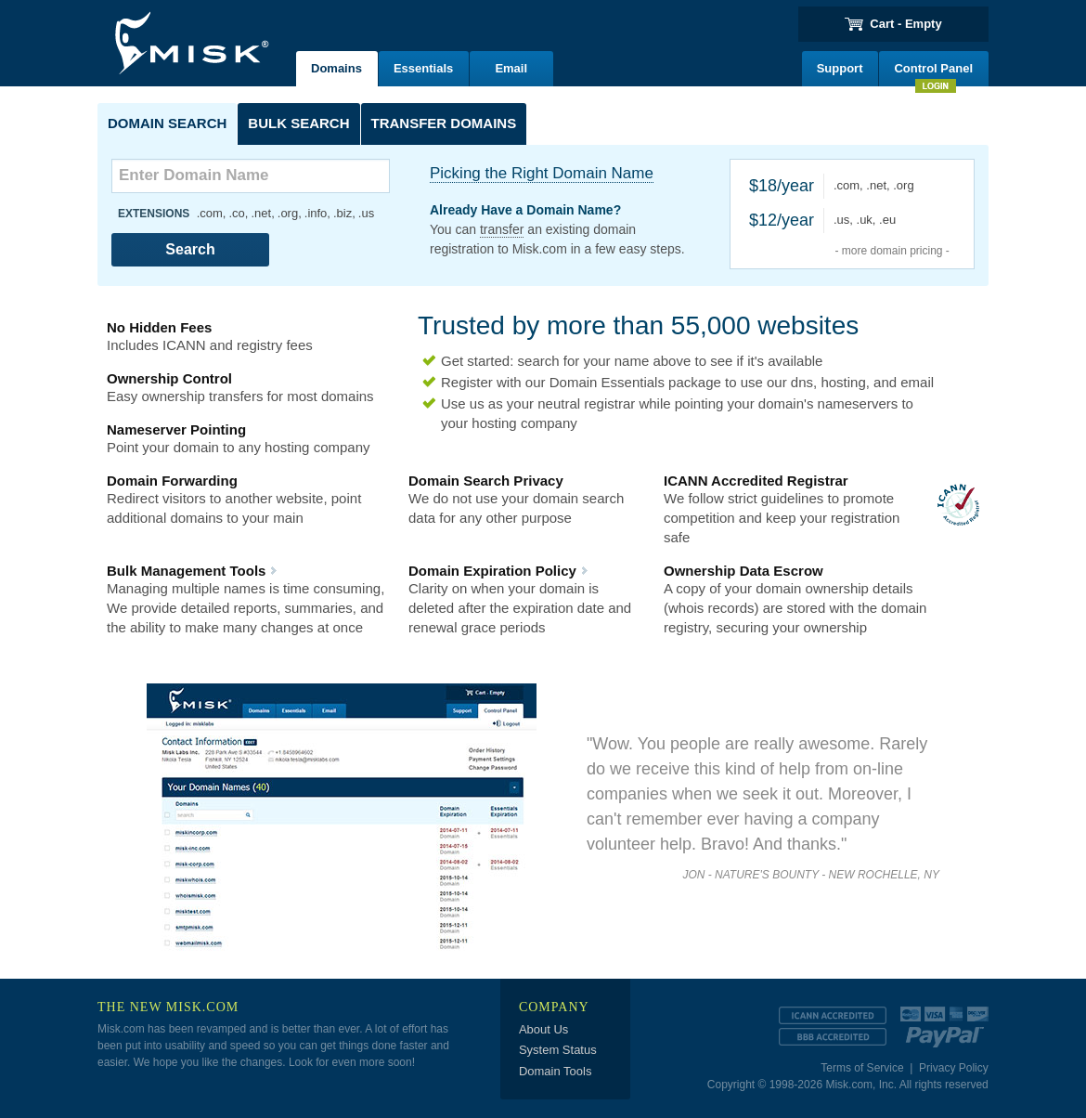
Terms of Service (862, 1067)
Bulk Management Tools (186, 570)
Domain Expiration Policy (492, 570)
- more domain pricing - (891, 250)
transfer (502, 229)
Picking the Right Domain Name (541, 173)
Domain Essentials (607, 382)
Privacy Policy (954, 1067)
